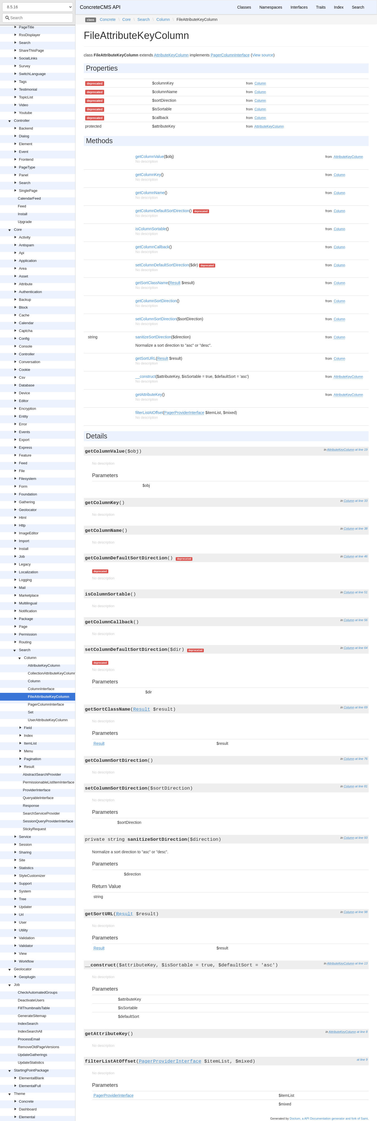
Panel (23, 175)
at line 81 (361, 786)
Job (22, 556)
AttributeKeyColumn (44, 665)
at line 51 (361, 592)
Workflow (26, 961)
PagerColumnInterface (46, 704)
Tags (22, 82)
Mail (22, 588)
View (23, 953)
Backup (25, 299)
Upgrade (25, 222)
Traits (320, 7)
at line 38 (361, 528)
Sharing (25, 852)
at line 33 (361, 500)
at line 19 (361, 449)
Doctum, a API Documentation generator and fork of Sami (329, 1118)
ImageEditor (28, 533)
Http (22, 525)
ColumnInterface (41, 689)
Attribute (25, 284)
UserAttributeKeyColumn (48, 720)
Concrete (26, 1101)
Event (23, 152)
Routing (25, 642)
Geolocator (28, 510)
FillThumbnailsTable (34, 1008)
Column (30, 658)
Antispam (26, 245)
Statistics (26, 868)
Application (28, 261)
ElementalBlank (31, 1078)
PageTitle (26, 27)
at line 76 (361, 758)
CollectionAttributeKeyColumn (52, 673)
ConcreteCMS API (100, 7)
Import (24, 541)
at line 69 (361, 707)
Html (22, 517)
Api (21, 253)
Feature (25, 455)
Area (22, 268)
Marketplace (29, 595)
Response (31, 805)
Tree (22, 899)
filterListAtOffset (149, 412)
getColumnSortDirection (156, 301)
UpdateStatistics (31, 1062)
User (22, 922)
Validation (27, 938)
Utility (23, 930)
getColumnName (150, 192)
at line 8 (362, 1031)
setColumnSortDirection (156, 319)
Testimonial (28, 89)
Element (25, 144)
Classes (244, 7)
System (25, 891)
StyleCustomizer (32, 876)
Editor (23, 401)
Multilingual (28, 603)
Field (28, 728)
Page (23, 626)
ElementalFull (30, 1086)
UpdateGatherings (32, 1055)
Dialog (24, 136)
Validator (26, 946)
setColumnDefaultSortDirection (162, 265)
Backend (26, 128)
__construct (145, 376)
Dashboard (28, 1109)
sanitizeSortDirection (153, 337)
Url (21, 914)
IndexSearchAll (30, 1031)
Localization (28, 572)
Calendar (26, 323)
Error (23, 424)
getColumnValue (149, 156)
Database (27, 385)
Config (24, 338)
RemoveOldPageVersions (38, 1047)
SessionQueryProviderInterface (48, 821)
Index (28, 735)
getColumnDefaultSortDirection (162, 211)
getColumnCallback (152, 247)
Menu (28, 751)
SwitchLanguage (32, 74)
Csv (22, 377)
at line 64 (361, 647)
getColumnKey (148, 174)
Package (26, 619)
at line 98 (361, 912)
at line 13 (361, 963)
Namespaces (271, 7)
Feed (22, 206)
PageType (27, 167)
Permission (28, 634)
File (22, 471)
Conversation (29, 362)
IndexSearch (28, 1023)
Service (25, 837)
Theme (19, 1094)
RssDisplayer (29, 35)
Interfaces (298, 7)
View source (262, 55)
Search (24, 43)
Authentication (30, 292)
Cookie (24, 370)
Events (24, 432)
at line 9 (362, 1059)
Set (30, 712)
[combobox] (37, 18)
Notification (28, 611)
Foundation (28, 494)
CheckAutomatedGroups (37, 992)
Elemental (27, 1117)
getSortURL (145, 358)
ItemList (30, 743)
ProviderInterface (36, 790)
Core (18, 229)
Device (24, 393)
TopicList (26, 97)
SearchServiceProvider (41, 813)
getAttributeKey (148, 394)
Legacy (25, 564)
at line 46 (361, 556)
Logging (25, 580)
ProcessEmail (29, 1039)
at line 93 (361, 837)
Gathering (27, 502)
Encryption (27, 408)
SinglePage (28, 191)
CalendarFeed (29, 198)
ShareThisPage (31, 50)
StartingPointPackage (31, 1070)
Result (29, 767)
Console (25, 346)
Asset (23, 276)
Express (25, 447)
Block (23, 307)
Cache (24, 315)
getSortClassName (151, 283)
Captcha (25, 331)
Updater (25, 907)
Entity (23, 416)
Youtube (25, 113)
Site (22, 860)
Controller (22, 120)
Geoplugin (27, 977)
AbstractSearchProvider (42, 774)
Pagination (32, 759)
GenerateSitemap (32, 1016)
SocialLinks (28, 58)
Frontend (26, 159)
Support (25, 883)
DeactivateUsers (31, 1000)
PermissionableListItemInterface (48, 782)
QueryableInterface (38, 798)
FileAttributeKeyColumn (48, 697)
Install (22, 214)
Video (23, 105)
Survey (24, 66)
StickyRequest (34, 829)
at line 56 (361, 620)
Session (25, 844)
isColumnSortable (150, 229)
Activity (24, 237)
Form (23, 486)
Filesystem (27, 479)
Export (24, 440)
